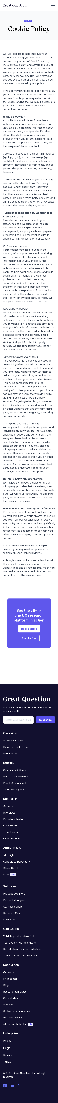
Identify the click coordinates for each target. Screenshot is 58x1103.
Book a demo (29, 631)
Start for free (29, 640)
